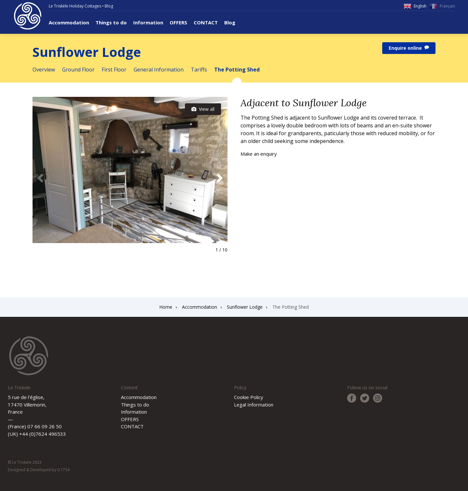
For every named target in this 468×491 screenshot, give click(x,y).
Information (148, 22)
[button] (219, 178)
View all (202, 109)
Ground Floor (78, 69)
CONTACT (206, 22)
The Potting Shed (237, 69)
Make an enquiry (258, 153)
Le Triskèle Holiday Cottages (75, 6)
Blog (109, 6)
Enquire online (409, 48)
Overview (43, 69)
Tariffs (199, 69)
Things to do (111, 22)
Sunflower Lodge (245, 307)
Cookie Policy (248, 397)
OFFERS (178, 22)
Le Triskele (27, 16)
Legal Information (253, 404)
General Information (159, 69)
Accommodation (69, 22)
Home (165, 307)
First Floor (114, 69)
